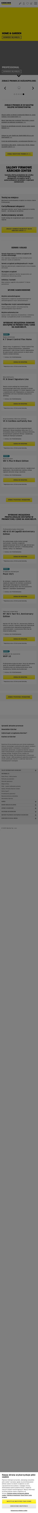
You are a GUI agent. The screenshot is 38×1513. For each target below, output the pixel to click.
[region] (19, 1492)
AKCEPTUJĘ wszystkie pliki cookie (19, 1501)
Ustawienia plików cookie (19, 1510)
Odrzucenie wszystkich (19, 1506)
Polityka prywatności (13, 1495)
